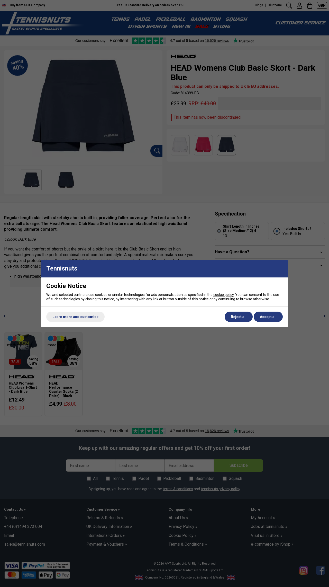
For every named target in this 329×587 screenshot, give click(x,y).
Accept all (268, 317)
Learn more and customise (75, 317)
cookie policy (223, 295)
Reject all (238, 317)
